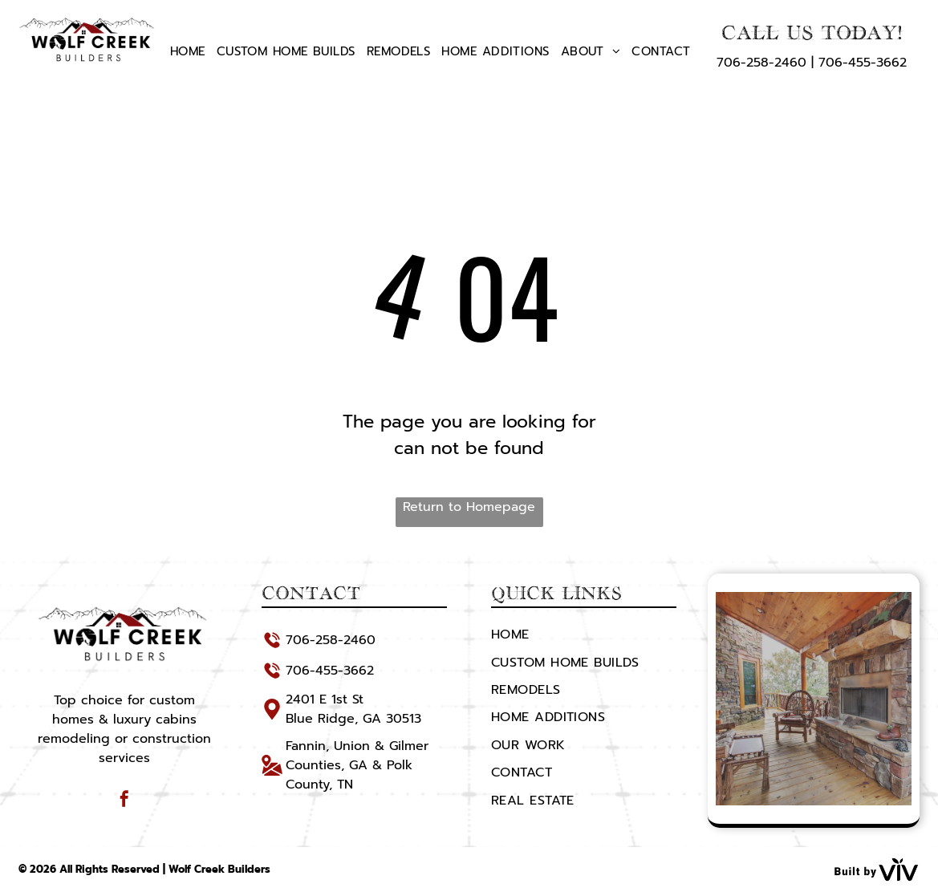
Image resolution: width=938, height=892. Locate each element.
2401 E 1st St (324, 699)
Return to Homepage (469, 507)
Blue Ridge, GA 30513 (353, 718)
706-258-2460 (761, 62)
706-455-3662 (862, 62)
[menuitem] (187, 51)
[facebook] (124, 801)
